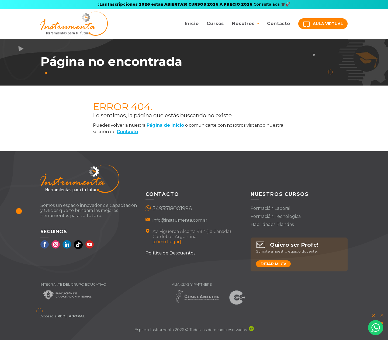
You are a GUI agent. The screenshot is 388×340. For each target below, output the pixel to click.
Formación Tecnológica (276, 216)
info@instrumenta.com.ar (180, 220)
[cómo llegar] (167, 241)
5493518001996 (172, 208)
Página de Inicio (165, 125)
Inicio (192, 23)
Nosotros (243, 23)
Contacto (278, 23)
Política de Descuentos (170, 253)
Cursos (215, 23)
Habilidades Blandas (272, 224)
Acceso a (62, 316)
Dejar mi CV (273, 263)
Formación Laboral (270, 208)
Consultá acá (267, 4)
